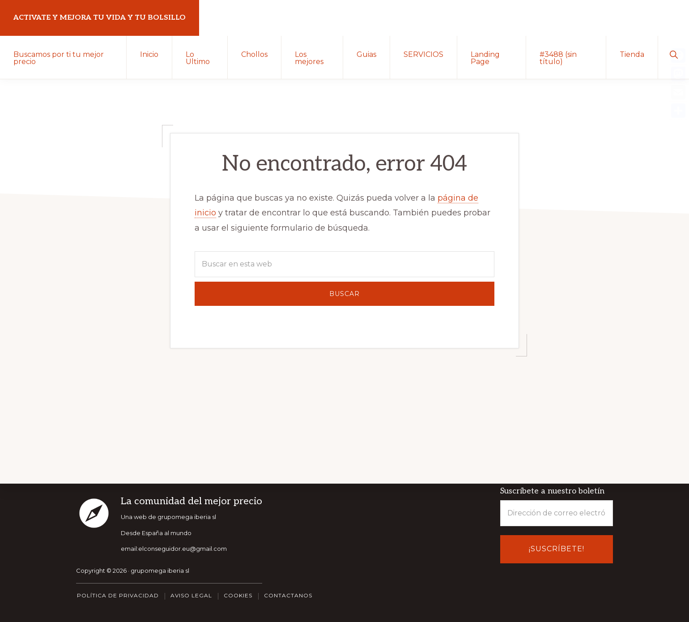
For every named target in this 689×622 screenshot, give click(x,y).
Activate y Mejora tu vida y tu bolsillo (99, 17)
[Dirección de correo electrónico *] (556, 513)
